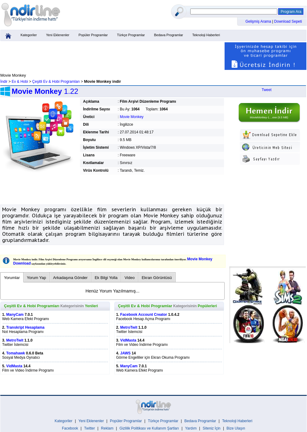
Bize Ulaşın (235, 428)
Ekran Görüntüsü (157, 277)
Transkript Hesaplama (25, 327)
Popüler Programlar (93, 35)
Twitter (89, 428)
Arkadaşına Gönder (70, 277)
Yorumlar (12, 277)
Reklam (107, 428)
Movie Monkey (131, 117)
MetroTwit (14, 340)
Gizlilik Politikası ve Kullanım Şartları (149, 428)
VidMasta (14, 366)
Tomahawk (15, 353)
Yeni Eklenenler (57, 35)
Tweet (266, 90)
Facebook (70, 428)
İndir (3, 81)
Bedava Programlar (168, 35)
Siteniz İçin (212, 428)
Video (129, 277)
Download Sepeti (288, 21)
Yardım (191, 428)
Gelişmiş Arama (258, 21)
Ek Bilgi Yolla (106, 277)
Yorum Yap (36, 277)
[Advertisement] (112, 56)
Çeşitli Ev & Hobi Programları (56, 81)
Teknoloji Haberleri (206, 35)
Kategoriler (29, 35)
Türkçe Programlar (131, 35)
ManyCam (15, 314)
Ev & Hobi (20, 81)
